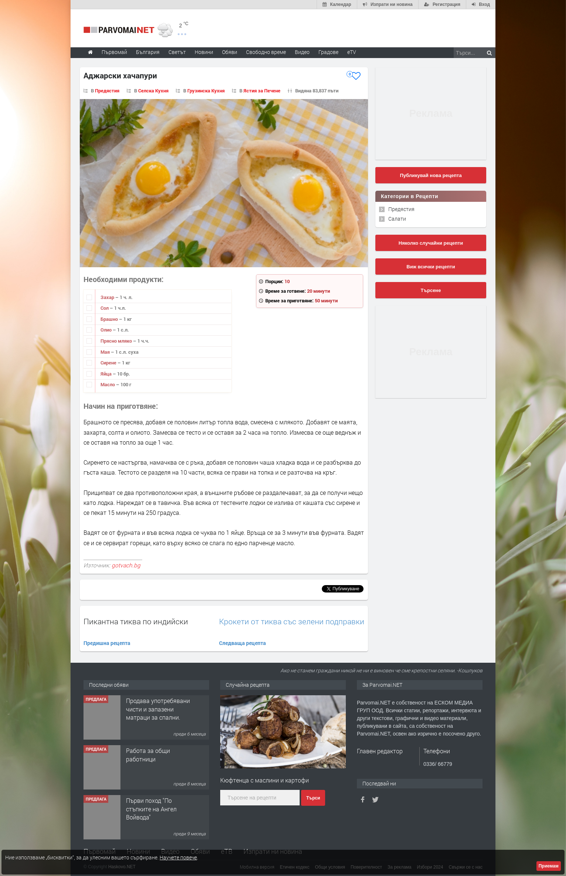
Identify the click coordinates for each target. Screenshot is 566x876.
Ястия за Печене (261, 90)
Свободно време (266, 51)
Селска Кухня (153, 90)
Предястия (107, 90)
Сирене (108, 362)
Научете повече (178, 857)
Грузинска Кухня (206, 90)
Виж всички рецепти (430, 266)
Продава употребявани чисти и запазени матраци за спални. (158, 718)
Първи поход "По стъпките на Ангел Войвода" (151, 818)
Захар (107, 297)
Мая (105, 352)
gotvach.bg (126, 565)
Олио (106, 329)
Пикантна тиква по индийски (135, 621)
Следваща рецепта (242, 642)
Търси (313, 798)
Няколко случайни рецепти (431, 243)
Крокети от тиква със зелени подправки (291, 621)
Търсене (431, 290)
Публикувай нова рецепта (430, 175)
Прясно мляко (116, 340)
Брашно (109, 319)
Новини (204, 51)
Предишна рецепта (106, 642)
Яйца (106, 373)
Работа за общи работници (148, 764)
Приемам (549, 866)
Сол (105, 308)
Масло (108, 384)
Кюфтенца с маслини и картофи (264, 780)
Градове (328, 51)
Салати (397, 218)
